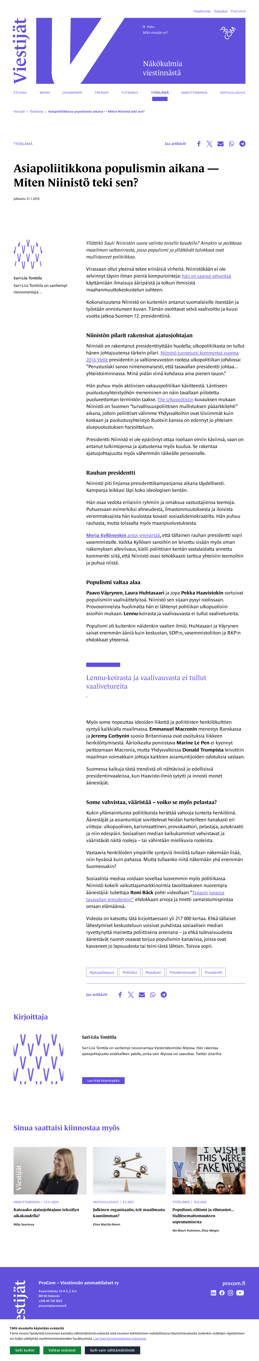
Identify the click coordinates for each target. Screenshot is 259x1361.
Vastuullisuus (232, 93)
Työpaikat (221, 11)
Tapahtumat (202, 11)
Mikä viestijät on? (155, 32)
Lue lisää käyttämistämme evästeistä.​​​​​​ (119, 1339)
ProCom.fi (238, 11)
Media (45, 93)
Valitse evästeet (62, 1350)
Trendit (102, 93)
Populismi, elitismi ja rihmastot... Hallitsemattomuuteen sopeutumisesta (203, 1220)
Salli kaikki (24, 1350)
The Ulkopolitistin (176, 399)
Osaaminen (72, 93)
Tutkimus (129, 93)
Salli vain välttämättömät (112, 1350)
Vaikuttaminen (194, 93)
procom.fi (233, 1288)
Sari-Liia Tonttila (29, 285)
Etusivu (20, 93)
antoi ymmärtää (124, 535)
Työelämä (160, 93)
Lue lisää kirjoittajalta (108, 1084)
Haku (149, 27)
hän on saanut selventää (207, 276)
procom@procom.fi (53, 1310)
